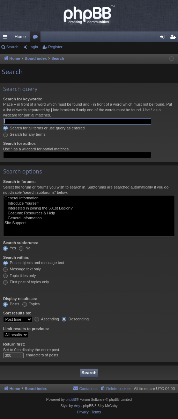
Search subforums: (20, 243)
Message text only (22, 269)
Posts (11, 304)
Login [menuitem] (164, 38)
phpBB (71, 400)
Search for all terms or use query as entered (44, 128)
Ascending (47, 319)
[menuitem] (115, 388)
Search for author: (19, 143)
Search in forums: (19, 181)
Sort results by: (17, 313)
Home (20, 36)
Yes (9, 248)
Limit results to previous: (26, 329)
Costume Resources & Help (89, 213)
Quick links (6, 38)
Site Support (89, 223)
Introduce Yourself (89, 203)
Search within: (16, 257)
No (24, 248)
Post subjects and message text (33, 263)
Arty (77, 406)
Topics (31, 304)
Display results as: (20, 299)
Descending (75, 319)
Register (55, 47)
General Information (89, 198)
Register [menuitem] (174, 38)
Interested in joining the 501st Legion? (89, 208)
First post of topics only (26, 282)
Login (33, 47)
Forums (36, 38)
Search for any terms (24, 134)
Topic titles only (19, 276)
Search (12, 47)
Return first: (14, 344)
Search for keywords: (22, 99)
